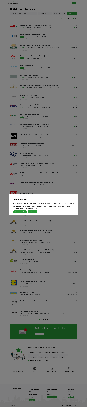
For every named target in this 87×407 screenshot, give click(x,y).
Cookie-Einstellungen (32, 211)
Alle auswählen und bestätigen (20, 211)
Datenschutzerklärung (32, 208)
